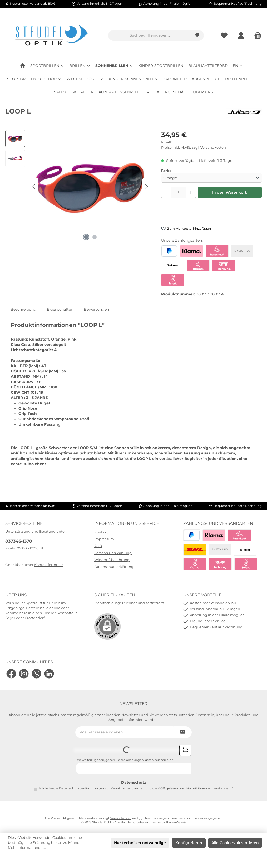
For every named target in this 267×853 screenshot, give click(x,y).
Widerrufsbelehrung (112, 560)
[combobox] (150, 35)
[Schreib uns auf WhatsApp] (36, 674)
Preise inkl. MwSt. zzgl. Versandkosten (193, 148)
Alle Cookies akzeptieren (235, 843)
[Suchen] (198, 35)
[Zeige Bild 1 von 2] (86, 237)
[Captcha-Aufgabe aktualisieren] (185, 750)
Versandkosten (120, 818)
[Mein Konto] (241, 35)
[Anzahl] (178, 192)
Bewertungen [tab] (96, 309)
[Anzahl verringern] (166, 192)
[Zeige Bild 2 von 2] (94, 237)
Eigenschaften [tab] (60, 309)
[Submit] (182, 732)
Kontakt (101, 532)
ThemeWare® (176, 822)
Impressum (104, 539)
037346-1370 (18, 541)
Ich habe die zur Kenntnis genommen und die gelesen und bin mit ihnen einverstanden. (136, 788)
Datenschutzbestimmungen (81, 788)
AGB (98, 546)
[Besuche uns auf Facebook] (11, 674)
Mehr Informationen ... (27, 848)
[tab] (23, 309)
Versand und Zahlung (113, 553)
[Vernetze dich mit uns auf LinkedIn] (49, 674)
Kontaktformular (48, 565)
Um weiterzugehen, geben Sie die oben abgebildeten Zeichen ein (124, 760)
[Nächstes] (146, 186)
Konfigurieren (188, 843)
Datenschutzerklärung (114, 567)
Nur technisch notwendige (140, 843)
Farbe (166, 170)
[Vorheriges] (34, 186)
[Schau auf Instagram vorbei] (24, 674)
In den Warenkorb (230, 192)
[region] (78, 186)
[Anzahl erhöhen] (191, 192)
